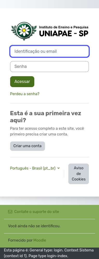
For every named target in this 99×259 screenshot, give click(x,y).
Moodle (40, 240)
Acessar (22, 81)
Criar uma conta (28, 146)
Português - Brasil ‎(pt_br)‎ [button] (33, 168)
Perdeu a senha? (24, 94)
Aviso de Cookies (78, 174)
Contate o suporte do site (33, 211)
